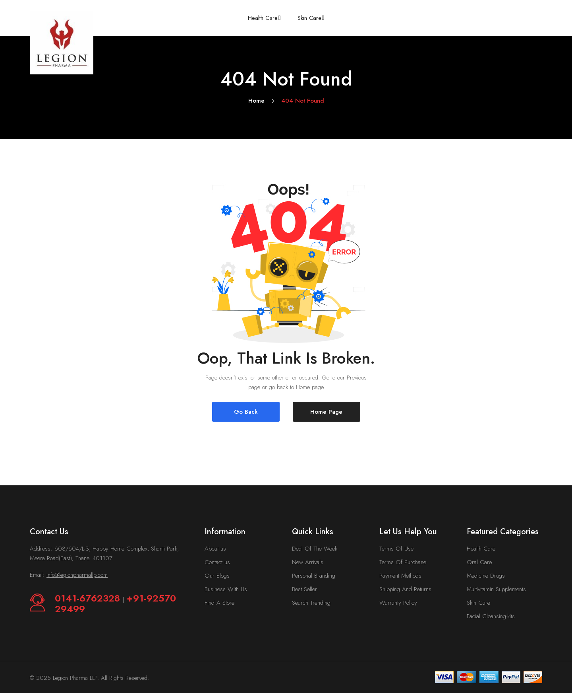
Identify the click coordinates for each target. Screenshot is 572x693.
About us (215, 548)
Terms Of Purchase (402, 562)
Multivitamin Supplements (496, 589)
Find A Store (219, 602)
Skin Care (478, 602)
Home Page (326, 411)
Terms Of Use (396, 548)
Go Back (246, 411)
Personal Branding (313, 575)
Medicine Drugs (486, 575)
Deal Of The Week (314, 548)
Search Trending (311, 602)
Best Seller (304, 589)
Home (256, 100)
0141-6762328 (89, 598)
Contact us (217, 562)
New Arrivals (307, 562)
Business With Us (226, 589)
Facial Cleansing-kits (491, 616)
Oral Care (479, 562)
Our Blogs (217, 575)
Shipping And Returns (405, 589)
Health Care (481, 548)
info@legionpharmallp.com (77, 574)
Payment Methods (400, 575)
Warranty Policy (398, 602)
